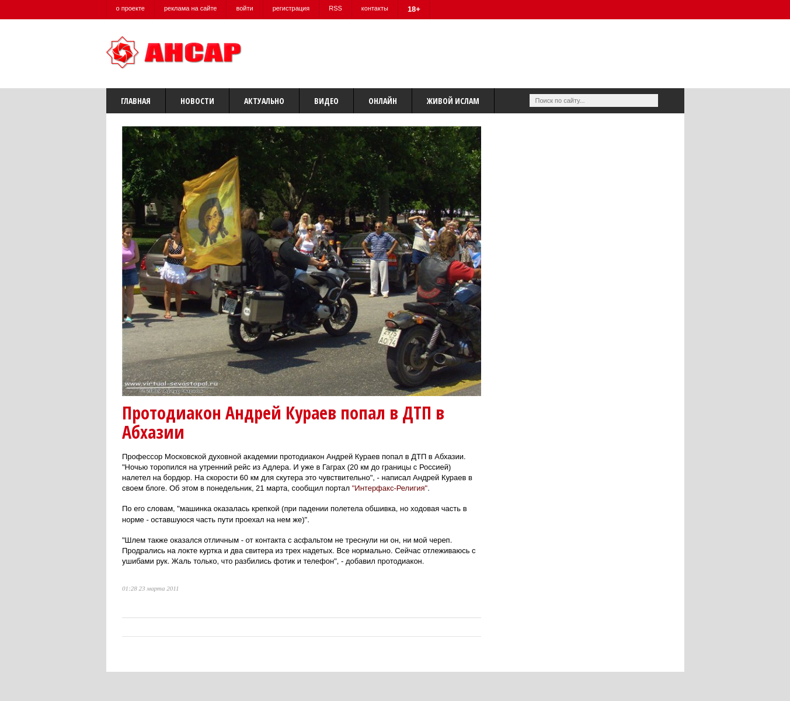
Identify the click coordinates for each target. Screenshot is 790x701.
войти (244, 8)
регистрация (291, 8)
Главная (136, 100)
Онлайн (382, 100)
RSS (335, 8)
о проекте (130, 8)
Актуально (264, 100)
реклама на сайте (190, 8)
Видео (326, 100)
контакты (374, 8)
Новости (197, 100)
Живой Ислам (453, 100)
